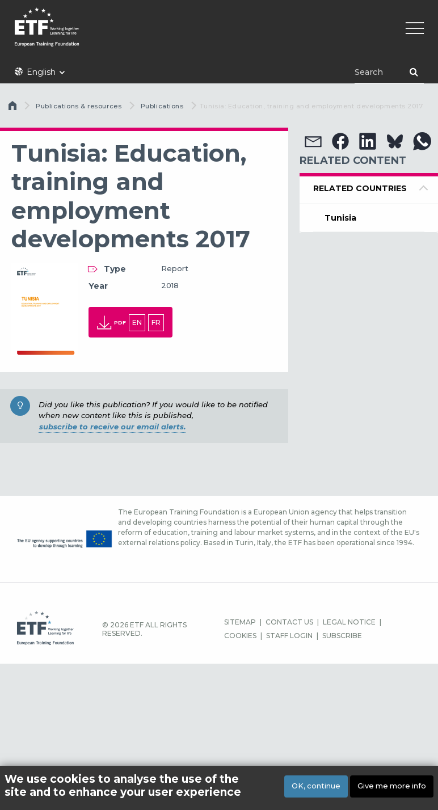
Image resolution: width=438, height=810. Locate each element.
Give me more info (391, 786)
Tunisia (340, 218)
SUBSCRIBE (342, 635)
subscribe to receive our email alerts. (112, 426)
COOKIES (240, 635)
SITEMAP (240, 622)
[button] (313, 141)
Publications (162, 106)
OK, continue (316, 786)
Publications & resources (78, 106)
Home (14, 108)
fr (156, 322)
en (137, 322)
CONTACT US (289, 622)
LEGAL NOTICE (349, 622)
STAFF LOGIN (289, 635)
